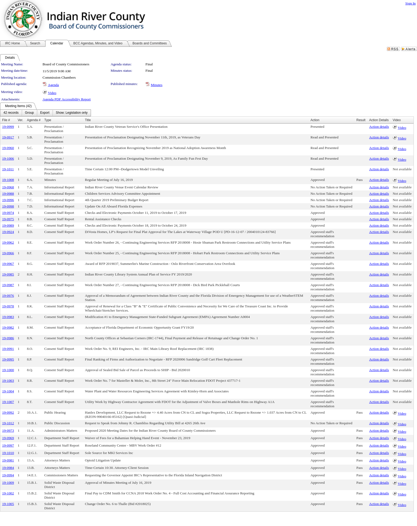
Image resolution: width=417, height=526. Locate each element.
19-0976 (8, 296)
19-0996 (8, 200)
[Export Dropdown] (45, 113)
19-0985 (8, 274)
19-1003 (8, 381)
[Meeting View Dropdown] (72, 113)
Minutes (156, 85)
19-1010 (8, 453)
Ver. (20, 120)
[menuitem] (11, 113)
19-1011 (8, 169)
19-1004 (8, 391)
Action (315, 120)
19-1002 (8, 493)
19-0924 (8, 232)
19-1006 (8, 158)
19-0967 (8, 264)
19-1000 (8, 370)
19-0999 (8, 127)
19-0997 (8, 445)
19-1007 (8, 402)
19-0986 (8, 338)
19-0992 (8, 412)
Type (47, 120)
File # (6, 120)
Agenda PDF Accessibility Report (67, 99)
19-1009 (8, 483)
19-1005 (8, 504)
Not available (402, 169)
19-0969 (8, 438)
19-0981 (8, 460)
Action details (379, 127)
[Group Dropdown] (29, 113)
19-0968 (8, 187)
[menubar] (45, 112)
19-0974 (8, 213)
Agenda (53, 85)
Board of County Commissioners (66, 64)
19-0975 (8, 219)
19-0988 (8, 194)
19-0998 (8, 206)
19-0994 (8, 475)
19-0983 (8, 317)
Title (88, 120)
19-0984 (8, 468)
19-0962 (8, 242)
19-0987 (8, 285)
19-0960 (8, 148)
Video (52, 93)
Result (360, 120)
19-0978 (8, 306)
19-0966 (8, 253)
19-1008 (8, 180)
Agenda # (33, 120)
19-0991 (8, 349)
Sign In (410, 3)
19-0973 (8, 430)
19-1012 (8, 423)
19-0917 (8, 137)
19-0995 (8, 359)
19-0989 (8, 225)
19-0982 (8, 327)
